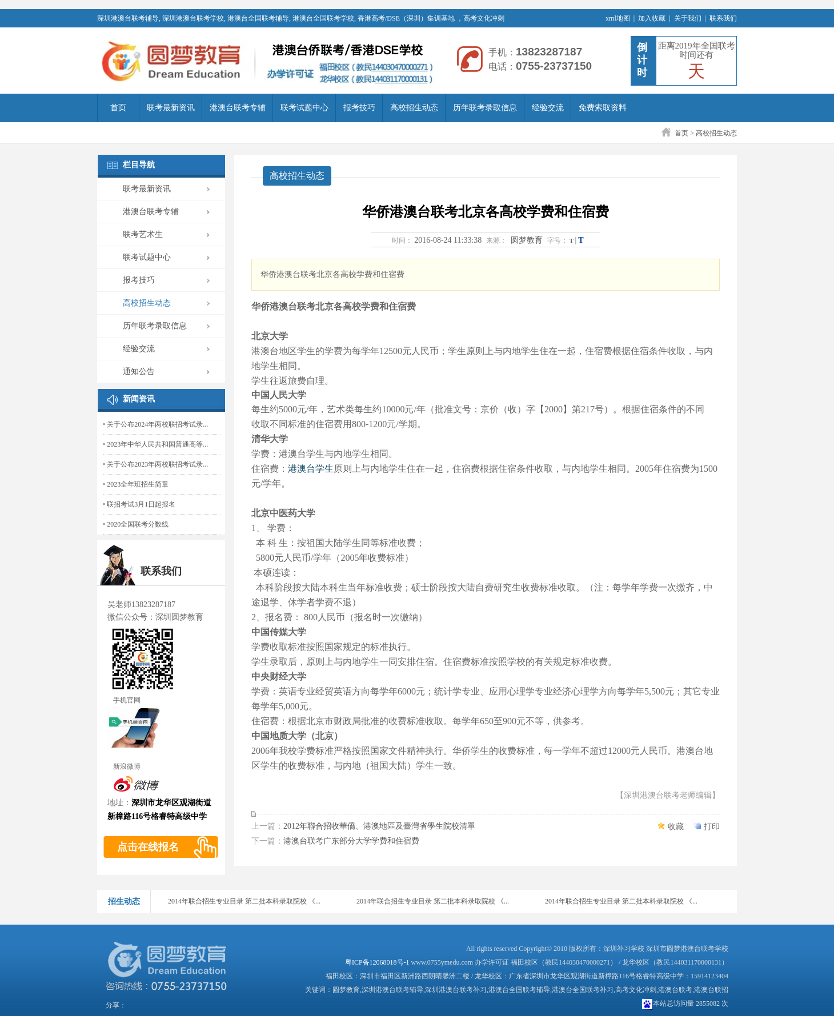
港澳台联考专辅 (238, 107)
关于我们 (687, 18)
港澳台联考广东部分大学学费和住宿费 (351, 841)
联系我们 (723, 18)
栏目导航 (139, 164)
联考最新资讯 (171, 107)
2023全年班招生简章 (138, 484)
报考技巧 (359, 107)
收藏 (676, 826)
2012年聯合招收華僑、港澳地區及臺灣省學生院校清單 (379, 826)
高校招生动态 (414, 107)
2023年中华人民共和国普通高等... (157, 444)
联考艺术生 (143, 234)
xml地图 (618, 18)
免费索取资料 (603, 107)
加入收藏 (651, 18)
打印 (712, 826)
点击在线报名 (148, 847)
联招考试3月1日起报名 (141, 504)
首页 (118, 107)
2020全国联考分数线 (138, 524)
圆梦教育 (527, 240)
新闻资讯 (139, 399)
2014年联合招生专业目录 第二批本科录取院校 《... (244, 901)
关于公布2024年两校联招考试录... (157, 424)
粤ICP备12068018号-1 (377, 962)
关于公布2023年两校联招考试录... (157, 464)
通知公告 (139, 371)
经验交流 (548, 107)
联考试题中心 (304, 107)
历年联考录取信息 (485, 107)
